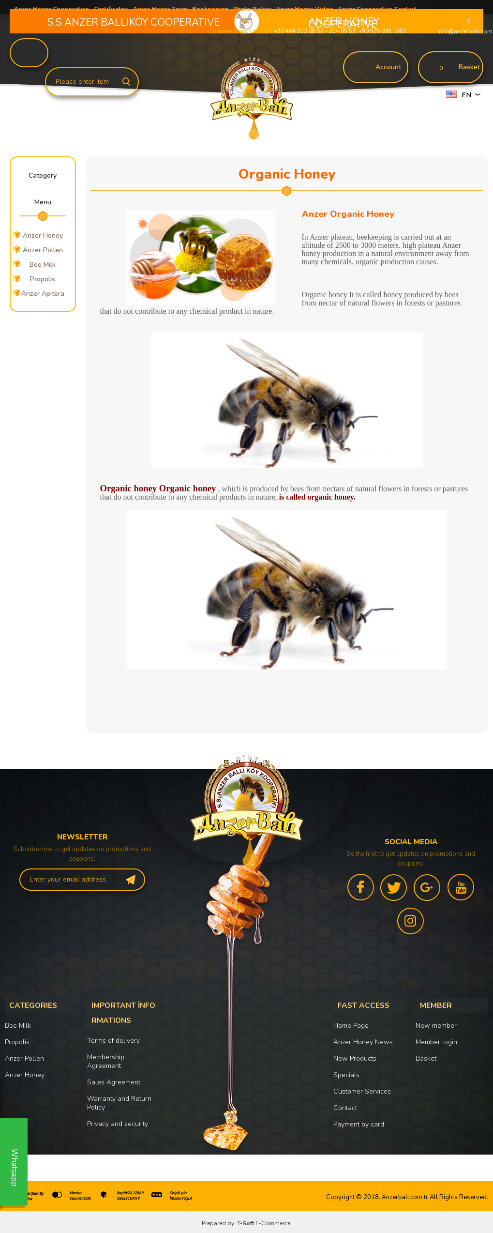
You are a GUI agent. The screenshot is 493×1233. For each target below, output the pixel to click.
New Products (354, 1056)
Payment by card (358, 1121)
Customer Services (362, 1089)
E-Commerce (272, 1221)
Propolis (42, 279)
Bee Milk (43, 264)
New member (436, 1023)
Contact (345, 1105)
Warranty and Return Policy (119, 1095)
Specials (346, 1072)
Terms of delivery (113, 1032)
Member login (436, 1039)
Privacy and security (117, 1116)
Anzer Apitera (42, 293)
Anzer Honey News (363, 1039)
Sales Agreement (113, 1074)
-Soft (246, 1221)
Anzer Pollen (24, 1056)
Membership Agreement (105, 1054)
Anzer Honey (25, 1072)
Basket (426, 1056)
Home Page (351, 1023)
